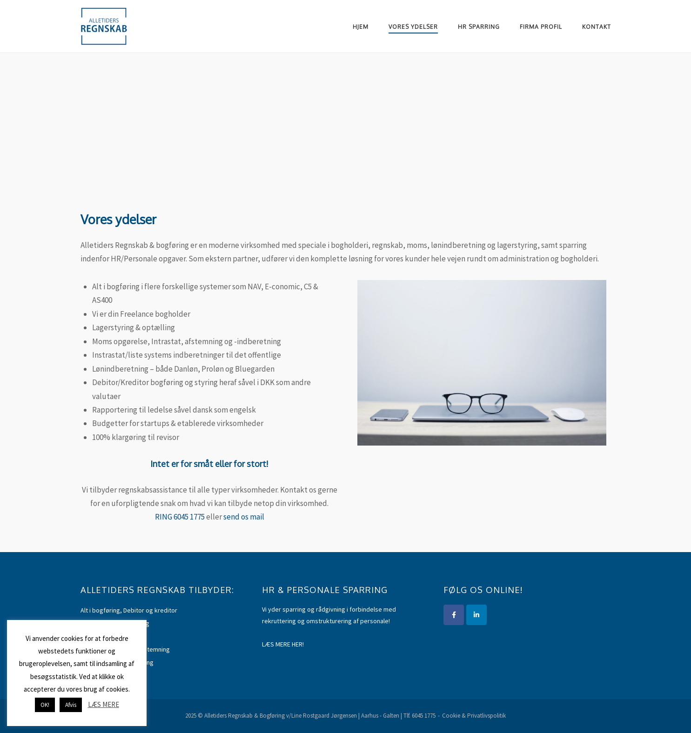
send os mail (243, 517)
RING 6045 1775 (180, 517)
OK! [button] (44, 705)
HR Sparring (479, 26)
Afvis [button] (70, 705)
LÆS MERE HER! (283, 644)
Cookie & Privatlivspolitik (474, 716)
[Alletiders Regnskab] (476, 615)
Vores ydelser (413, 26)
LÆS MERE (103, 704)
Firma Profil (541, 26)
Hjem (361, 26)
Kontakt (596, 26)
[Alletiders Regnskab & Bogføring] (453, 615)
